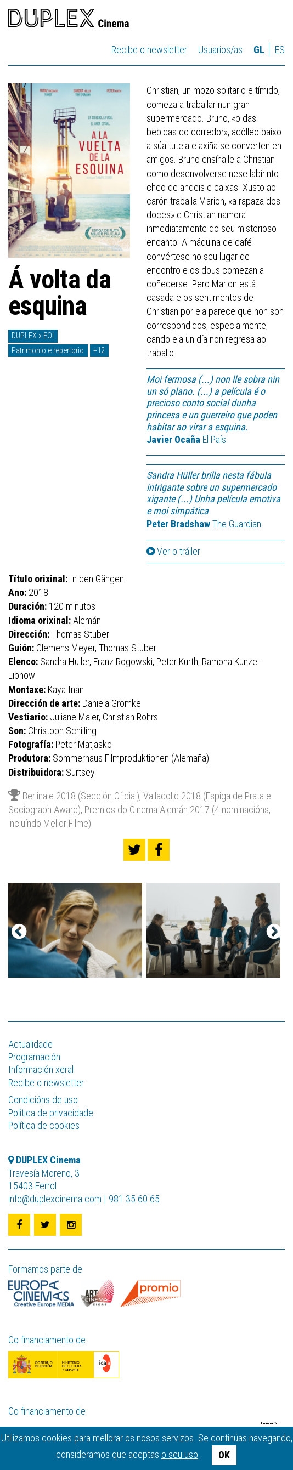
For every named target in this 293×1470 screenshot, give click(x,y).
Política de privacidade (50, 1113)
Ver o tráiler (173, 551)
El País (186, 439)
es (280, 49)
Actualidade (30, 1044)
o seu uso (179, 1454)
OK (224, 1455)
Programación (34, 1057)
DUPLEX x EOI (33, 335)
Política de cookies (44, 1125)
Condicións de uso (43, 1099)
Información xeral (41, 1069)
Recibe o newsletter (149, 49)
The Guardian (203, 524)
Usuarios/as (220, 49)
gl (258, 49)
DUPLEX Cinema (68, 20)
